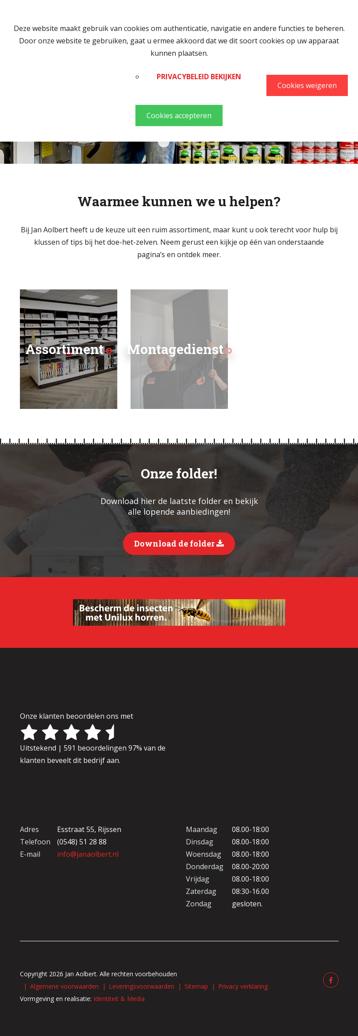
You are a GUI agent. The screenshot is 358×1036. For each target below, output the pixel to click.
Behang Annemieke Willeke (179, 141)
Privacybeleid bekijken (199, 76)
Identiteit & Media (119, 998)
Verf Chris (163, 141)
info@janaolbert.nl (88, 854)
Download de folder (179, 543)
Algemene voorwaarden (64, 986)
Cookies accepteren (179, 115)
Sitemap (196, 986)
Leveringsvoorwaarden (141, 986)
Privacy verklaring (243, 986)
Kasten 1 (194, 141)
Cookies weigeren (307, 85)
